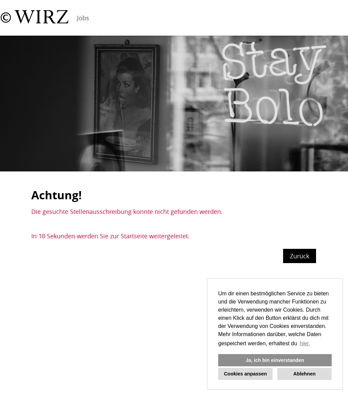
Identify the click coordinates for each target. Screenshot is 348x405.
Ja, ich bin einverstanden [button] (275, 360)
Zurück (299, 256)
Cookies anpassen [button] (245, 373)
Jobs (83, 18)
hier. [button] (305, 343)
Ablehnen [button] (304, 373)
